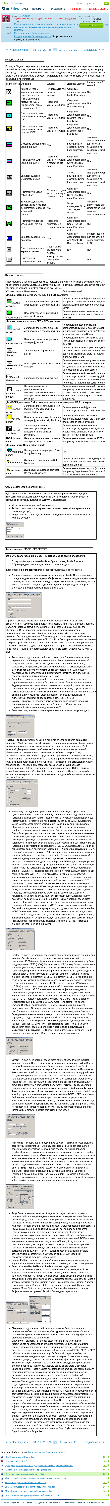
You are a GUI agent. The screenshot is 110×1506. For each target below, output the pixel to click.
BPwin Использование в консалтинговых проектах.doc (30, 1487)
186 (105, 1461)
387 (105, 1474)
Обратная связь (17, 1503)
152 (105, 1482)
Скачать (91, 25)
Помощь (5, 1503)
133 (105, 1478)
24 (65, 49)
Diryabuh (25, 16)
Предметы (38, 8)
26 (75, 49)
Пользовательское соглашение (62, 1503)
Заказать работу (98, 8)
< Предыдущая (19, 49)
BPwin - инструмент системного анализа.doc (25, 1482)
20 (44, 49)
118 (105, 1495)
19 (39, 49)
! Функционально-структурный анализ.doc (24, 1474)
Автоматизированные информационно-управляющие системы (42, 28)
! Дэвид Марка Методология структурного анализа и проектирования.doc (39, 1465)
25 (70, 49)
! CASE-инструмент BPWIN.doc (19, 1457)
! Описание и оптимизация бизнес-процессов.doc (28, 1470)
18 (34, 49)
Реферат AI (77, 8)
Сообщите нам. (70, 18)
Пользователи (57, 8)
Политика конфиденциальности (90, 1503)
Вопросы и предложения (36, 1503)
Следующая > (92, 49)
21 (49, 49)
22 (55, 49)
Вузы (25, 8)
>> (103, 49)
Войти (6, 3)
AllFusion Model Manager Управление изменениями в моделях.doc (35, 1478)
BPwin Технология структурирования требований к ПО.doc (32, 1495)
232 (105, 1457)
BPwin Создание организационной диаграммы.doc (28, 1491)
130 (105, 1487)
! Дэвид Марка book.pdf (15, 1461)
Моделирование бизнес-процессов (32, 33)
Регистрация (16, 3)
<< (6, 49)
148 (105, 1491)
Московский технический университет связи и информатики (46, 24)
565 (105, 1470)
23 (60, 49)
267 (105, 1465)
